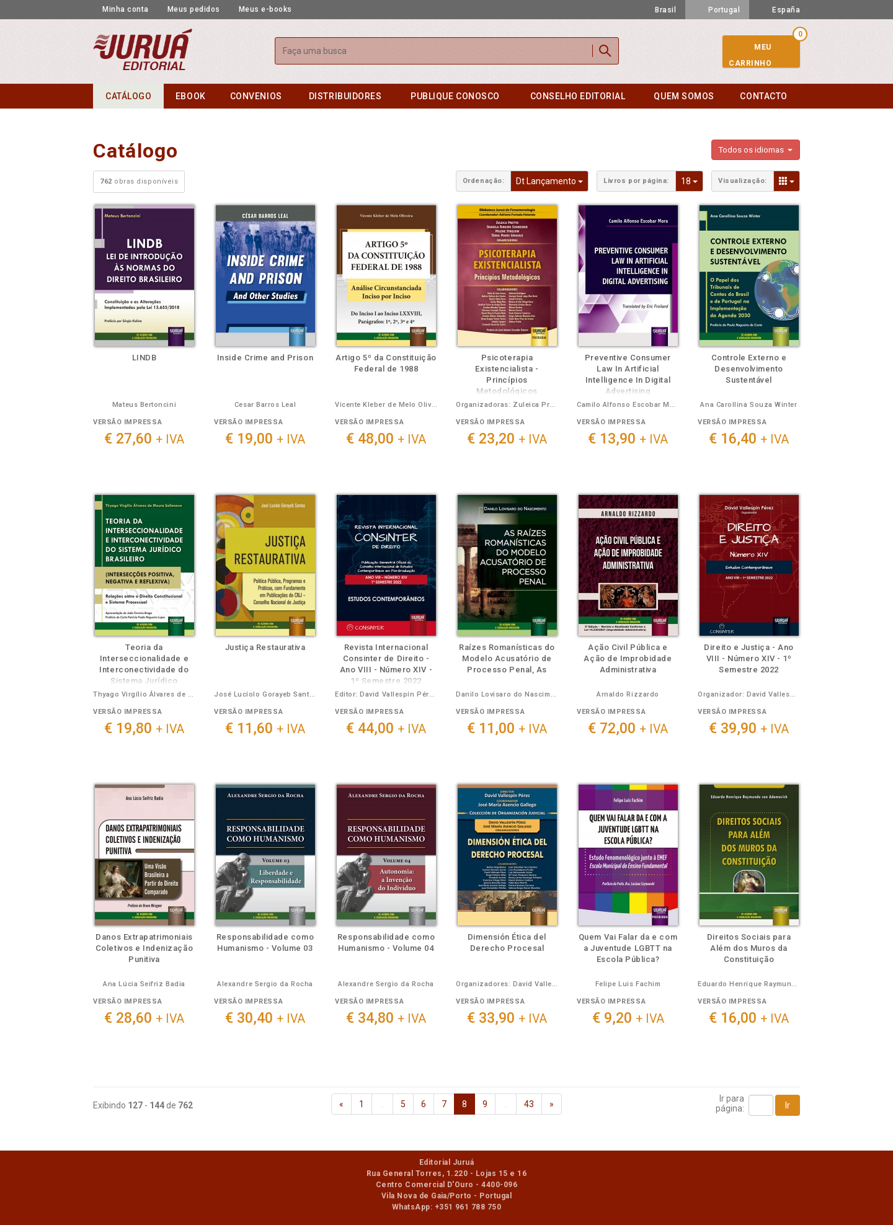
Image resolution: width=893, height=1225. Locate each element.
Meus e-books (265, 9)
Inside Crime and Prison (265, 357)
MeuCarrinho (750, 55)
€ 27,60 (144, 438)
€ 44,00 (386, 728)
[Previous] (341, 1104)
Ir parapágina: (730, 1103)
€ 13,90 (628, 438)
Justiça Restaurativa (265, 647)
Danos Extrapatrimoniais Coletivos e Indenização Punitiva (144, 948)
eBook (190, 96)
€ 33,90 (507, 1018)
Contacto (763, 96)
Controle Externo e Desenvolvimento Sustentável (749, 369)
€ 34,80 (386, 1018)
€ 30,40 (265, 1018)
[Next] (551, 1104)
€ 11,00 (507, 728)
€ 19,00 (265, 438)
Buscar (605, 51)
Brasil (658, 10)
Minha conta (125, 9)
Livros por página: (636, 181)
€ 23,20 (507, 438)
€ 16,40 (749, 438)
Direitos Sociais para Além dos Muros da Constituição (749, 948)
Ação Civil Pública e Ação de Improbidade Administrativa (628, 658)
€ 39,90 (749, 728)
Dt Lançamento (552, 180)
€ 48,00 (386, 438)
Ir (787, 1105)
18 (692, 180)
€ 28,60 (144, 1018)
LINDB (144, 357)
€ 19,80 (144, 728)
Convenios (256, 96)
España (779, 10)
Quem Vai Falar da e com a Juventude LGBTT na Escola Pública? (628, 948)
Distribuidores (345, 96)
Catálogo (128, 96)
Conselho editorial (578, 96)
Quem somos (684, 96)
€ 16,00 (749, 1018)
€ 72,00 (628, 728)
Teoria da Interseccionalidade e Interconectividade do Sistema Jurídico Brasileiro (144, 670)
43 (529, 1104)
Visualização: (742, 181)
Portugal (717, 10)
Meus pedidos (193, 9)
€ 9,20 (628, 1018)
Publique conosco (455, 96)
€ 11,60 (265, 728)
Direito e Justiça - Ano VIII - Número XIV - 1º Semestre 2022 (748, 658)
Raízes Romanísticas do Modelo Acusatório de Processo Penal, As (507, 658)
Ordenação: (483, 181)
